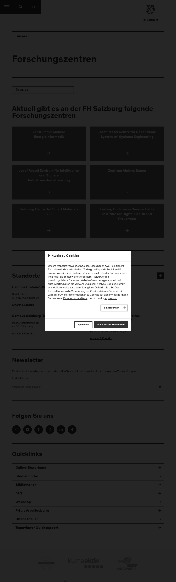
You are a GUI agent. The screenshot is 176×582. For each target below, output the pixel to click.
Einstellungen (111, 308)
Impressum (110, 298)
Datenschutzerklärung (75, 298)
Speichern (83, 325)
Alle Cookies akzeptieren (111, 325)
